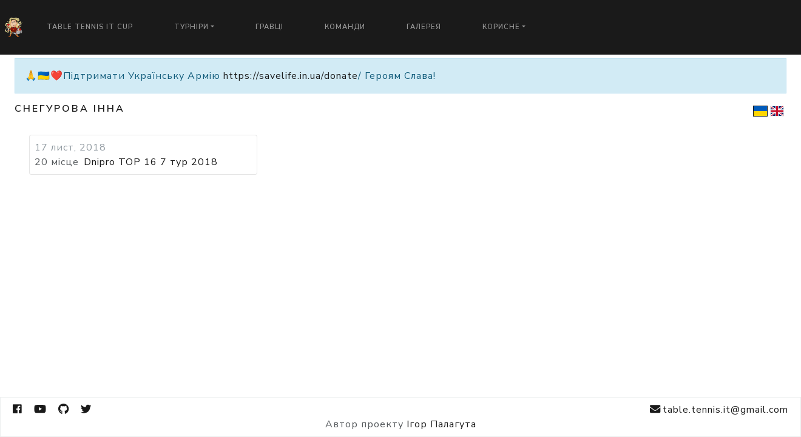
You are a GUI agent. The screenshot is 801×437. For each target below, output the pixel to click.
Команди (345, 27)
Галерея (424, 27)
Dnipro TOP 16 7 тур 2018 (151, 162)
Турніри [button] (191, 27)
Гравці (269, 27)
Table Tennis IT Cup (90, 27)
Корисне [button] (501, 27)
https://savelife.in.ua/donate (290, 76)
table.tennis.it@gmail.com (719, 409)
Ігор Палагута (441, 424)
